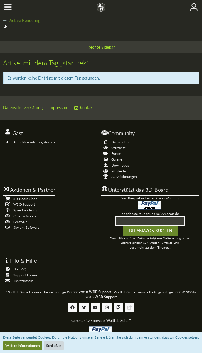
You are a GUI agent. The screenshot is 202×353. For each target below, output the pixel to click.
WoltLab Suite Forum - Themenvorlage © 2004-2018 (58, 292)
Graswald (20, 222)
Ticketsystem (23, 281)
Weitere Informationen (22, 345)
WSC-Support (24, 204)
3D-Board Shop (25, 198)
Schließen (53, 345)
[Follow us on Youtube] (95, 307)
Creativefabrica (24, 216)
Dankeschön (121, 142)
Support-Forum (25, 275)
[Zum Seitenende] (5, 26)
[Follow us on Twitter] (84, 307)
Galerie (116, 159)
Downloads (120, 165)
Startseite (118, 148)
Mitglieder (119, 171)
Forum (116, 153)
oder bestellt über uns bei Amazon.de (150, 213)
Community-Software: (101, 320)
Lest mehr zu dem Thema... (150, 247)
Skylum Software (26, 227)
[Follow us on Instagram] (107, 307)
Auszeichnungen (124, 176)
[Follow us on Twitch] (118, 307)
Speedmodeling (25, 210)
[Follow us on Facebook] (72, 307)
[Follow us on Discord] (129, 307)
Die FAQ (19, 269)
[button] (8, 7)
